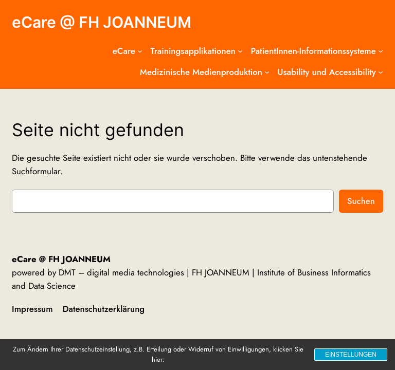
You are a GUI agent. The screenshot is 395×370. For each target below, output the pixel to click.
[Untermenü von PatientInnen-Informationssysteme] (380, 50)
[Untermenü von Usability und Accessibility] (380, 72)
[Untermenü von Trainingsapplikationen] (240, 50)
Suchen (361, 201)
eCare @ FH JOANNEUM (101, 22)
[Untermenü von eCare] (139, 50)
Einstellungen (350, 354)
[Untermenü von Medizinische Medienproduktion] (267, 72)
